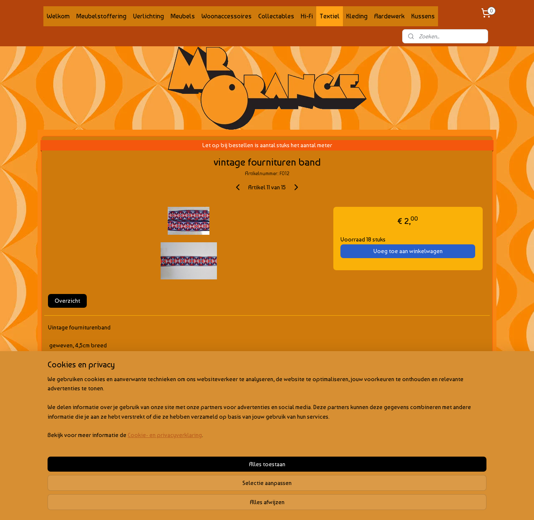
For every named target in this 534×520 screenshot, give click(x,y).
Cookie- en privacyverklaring (155, 505)
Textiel (330, 16)
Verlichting (148, 16)
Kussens (423, 16)
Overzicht (67, 300)
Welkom (58, 16)
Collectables (276, 16)
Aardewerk (389, 16)
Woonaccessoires (227, 16)
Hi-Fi (307, 16)
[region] (212, 477)
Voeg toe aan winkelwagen (408, 251)
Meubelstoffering (101, 16)
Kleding (357, 16)
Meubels (183, 16)
